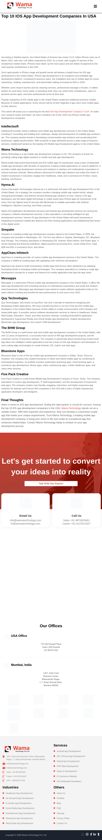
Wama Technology (71, 408)
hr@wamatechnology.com (25, 523)
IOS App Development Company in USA (69, 111)
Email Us (25, 515)
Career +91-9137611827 (76, 523)
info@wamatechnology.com (25, 520)
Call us (76, 515)
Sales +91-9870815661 (76, 520)
